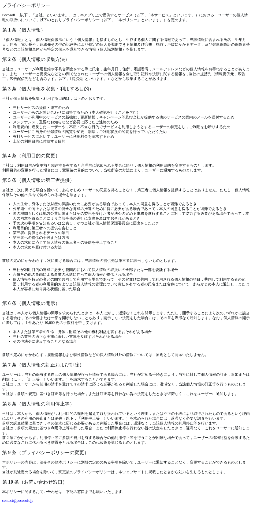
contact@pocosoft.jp (17, 501)
